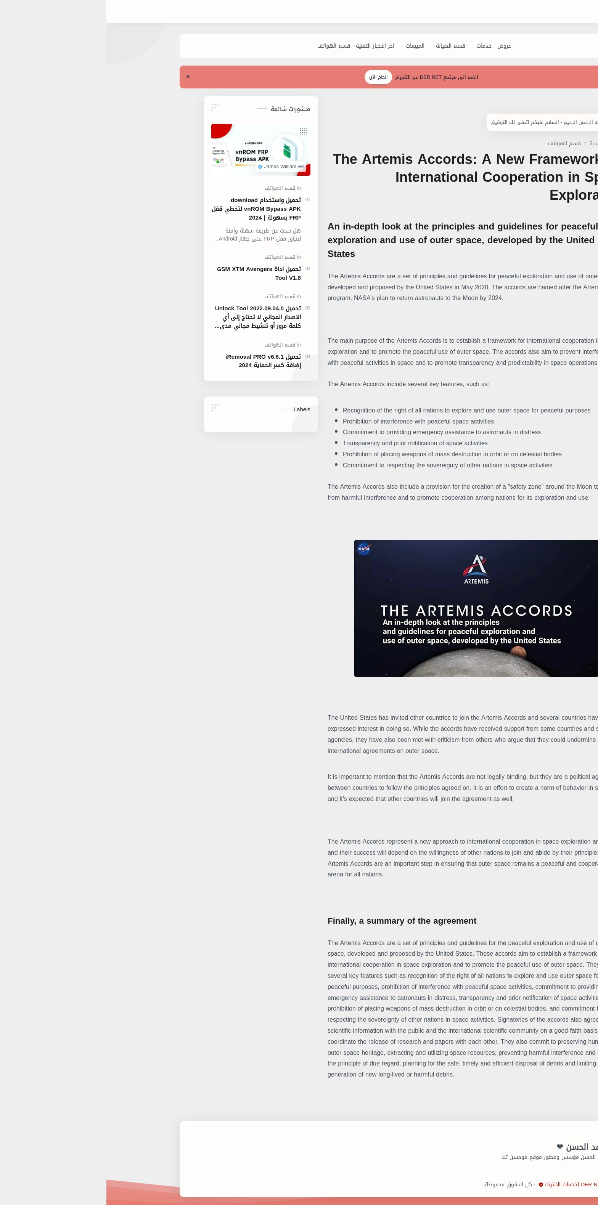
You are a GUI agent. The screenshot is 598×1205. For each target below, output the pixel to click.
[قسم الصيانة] (321, 46)
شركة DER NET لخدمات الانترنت (449, 1184)
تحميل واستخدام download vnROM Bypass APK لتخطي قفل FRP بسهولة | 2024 (126, 209)
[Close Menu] (58, 77)
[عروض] (375, 46)
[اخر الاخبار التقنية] (246, 46)
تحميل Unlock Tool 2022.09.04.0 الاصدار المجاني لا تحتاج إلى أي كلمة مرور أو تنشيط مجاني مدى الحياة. (128, 318)
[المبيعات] (285, 46)
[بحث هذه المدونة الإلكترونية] (440, 11)
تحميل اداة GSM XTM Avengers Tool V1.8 (129, 273)
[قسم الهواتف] (204, 46)
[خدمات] (354, 46)
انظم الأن (249, 77)
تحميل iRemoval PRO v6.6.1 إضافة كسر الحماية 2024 (133, 361)
